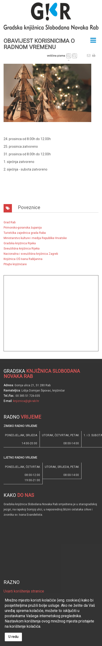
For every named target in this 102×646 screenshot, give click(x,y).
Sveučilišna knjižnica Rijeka (22, 248)
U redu (13, 637)
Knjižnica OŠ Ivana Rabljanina (23, 259)
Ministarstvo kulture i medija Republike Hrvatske (35, 238)
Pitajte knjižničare (15, 264)
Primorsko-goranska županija (23, 227)
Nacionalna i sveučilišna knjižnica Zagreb (31, 253)
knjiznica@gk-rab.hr (26, 401)
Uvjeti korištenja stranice (24, 591)
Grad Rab (9, 222)
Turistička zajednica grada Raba (25, 233)
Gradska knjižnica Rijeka (20, 243)
